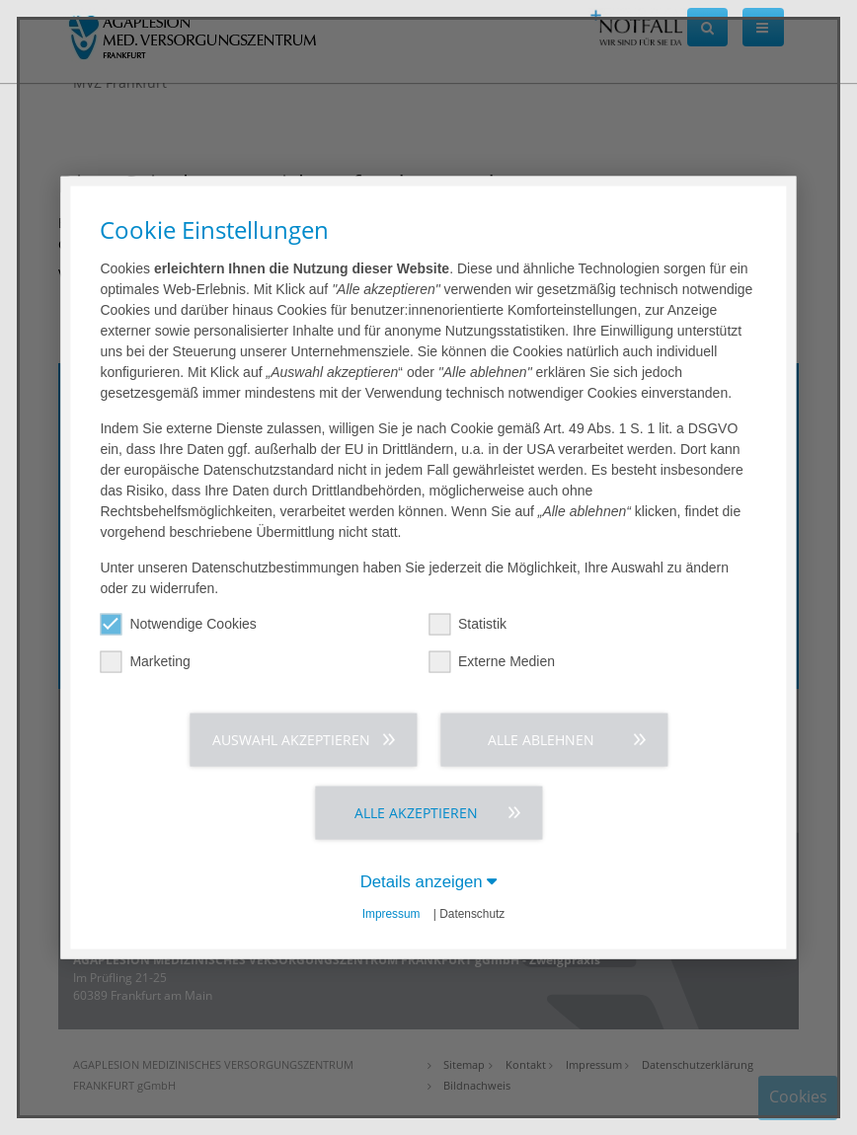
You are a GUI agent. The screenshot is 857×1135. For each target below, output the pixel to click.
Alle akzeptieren (416, 812)
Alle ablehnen (541, 739)
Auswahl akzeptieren (291, 739)
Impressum (391, 914)
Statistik (467, 624)
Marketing (145, 661)
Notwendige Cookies (178, 624)
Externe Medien (491, 661)
